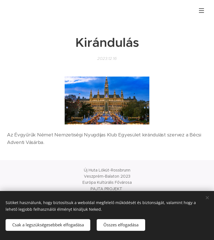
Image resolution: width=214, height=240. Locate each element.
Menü (201, 10)
